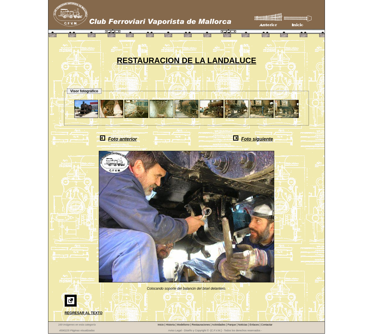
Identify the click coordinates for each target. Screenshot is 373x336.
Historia (170, 324)
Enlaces (254, 324)
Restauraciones (201, 324)
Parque (232, 324)
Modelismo (183, 324)
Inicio (161, 324)
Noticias (243, 324)
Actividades (219, 324)
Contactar (266, 324)
